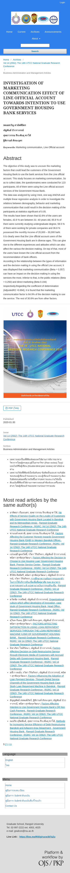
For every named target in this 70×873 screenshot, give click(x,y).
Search (35, 51)
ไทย (7, 765)
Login (62, 2)
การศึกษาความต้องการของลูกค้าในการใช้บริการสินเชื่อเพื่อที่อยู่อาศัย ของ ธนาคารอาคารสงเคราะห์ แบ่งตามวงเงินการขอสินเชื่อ (37, 582)
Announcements (53, 31)
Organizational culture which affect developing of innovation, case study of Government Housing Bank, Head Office (37, 603)
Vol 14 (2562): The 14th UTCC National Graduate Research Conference (31, 65)
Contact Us (11, 805)
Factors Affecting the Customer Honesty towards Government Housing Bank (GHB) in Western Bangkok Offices (37, 537)
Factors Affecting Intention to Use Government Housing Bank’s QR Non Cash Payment (37, 707)
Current (21, 31)
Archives (35, 31)
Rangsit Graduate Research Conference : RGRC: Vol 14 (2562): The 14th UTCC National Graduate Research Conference (38, 526)
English (9, 760)
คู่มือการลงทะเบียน (14, 790)
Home (9, 31)
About (35, 38)
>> (10, 744)
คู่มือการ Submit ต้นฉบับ (17, 795)
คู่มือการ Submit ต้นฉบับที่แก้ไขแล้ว (23, 800)
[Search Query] (35, 45)
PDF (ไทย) (13, 408)
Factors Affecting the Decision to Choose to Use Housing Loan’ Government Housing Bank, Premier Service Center (38, 561)
